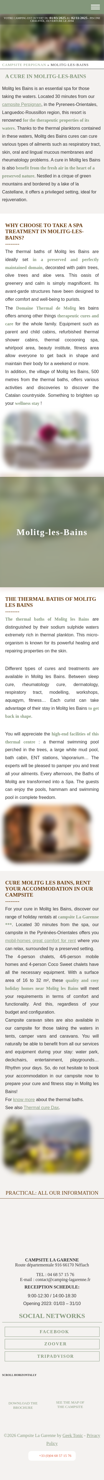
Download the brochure (23, 1401)
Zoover (52, 1343)
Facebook (52, 1331)
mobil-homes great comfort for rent (40, 940)
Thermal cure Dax (41, 1107)
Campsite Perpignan (24, 65)
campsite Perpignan (21, 104)
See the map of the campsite (70, 1401)
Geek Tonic (72, 1435)
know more (24, 1099)
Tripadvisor (52, 1356)
